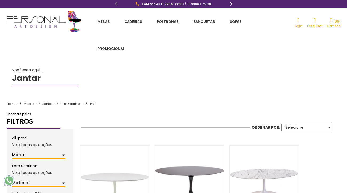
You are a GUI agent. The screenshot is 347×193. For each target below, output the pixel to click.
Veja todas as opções (32, 120)
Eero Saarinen (71, 79)
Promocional (239, 21)
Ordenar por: (266, 102)
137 (92, 79)
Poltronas (153, 21)
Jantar (47, 79)
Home (11, 79)
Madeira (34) (29, 169)
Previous (116, 4)
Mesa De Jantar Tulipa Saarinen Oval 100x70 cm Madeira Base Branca (108, 187)
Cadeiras (124, 21)
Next (231, 4)
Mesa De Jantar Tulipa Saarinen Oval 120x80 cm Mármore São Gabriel (173, 187)
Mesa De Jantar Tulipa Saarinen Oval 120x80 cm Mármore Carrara (238, 187)
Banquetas (184, 21)
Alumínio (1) (28, 177)
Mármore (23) (30, 186)
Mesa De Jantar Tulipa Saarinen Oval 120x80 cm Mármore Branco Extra (302, 187)
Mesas (100, 21)
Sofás (210, 21)
